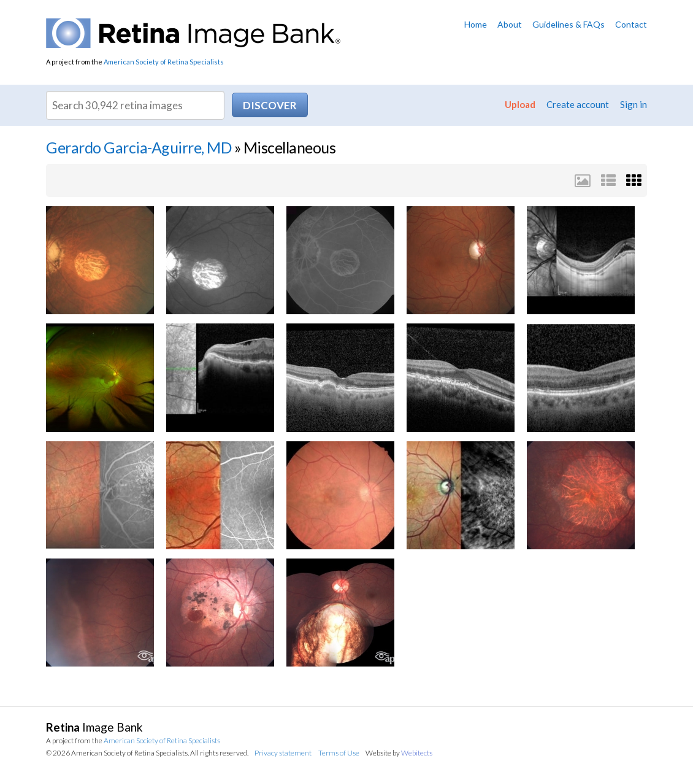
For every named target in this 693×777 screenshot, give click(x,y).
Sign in (633, 104)
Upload (520, 104)
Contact (631, 24)
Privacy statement (283, 752)
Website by (399, 752)
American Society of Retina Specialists (164, 62)
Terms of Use (338, 752)
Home (475, 24)
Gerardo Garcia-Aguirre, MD (138, 147)
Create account (577, 104)
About (509, 24)
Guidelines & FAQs (568, 24)
